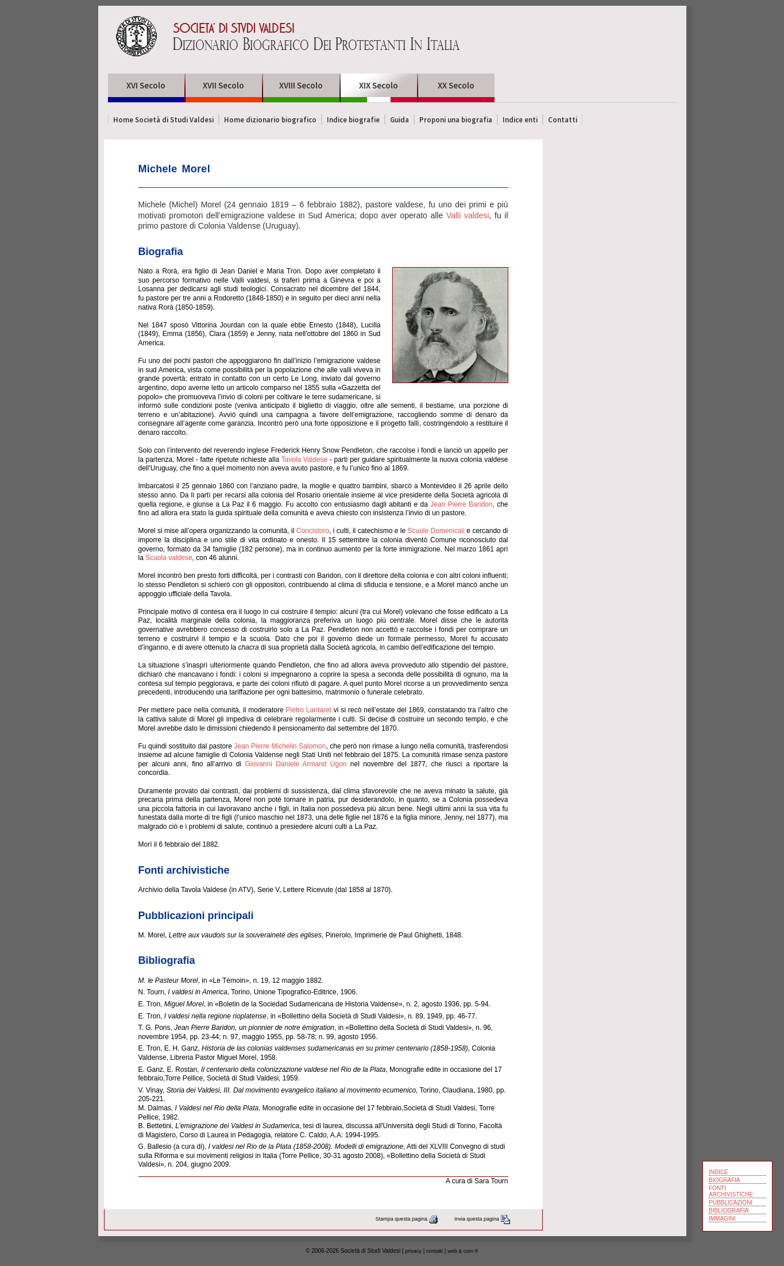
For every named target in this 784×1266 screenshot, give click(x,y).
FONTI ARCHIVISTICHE (731, 1191)
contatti (434, 1251)
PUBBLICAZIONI (730, 1202)
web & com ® (462, 1251)
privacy (413, 1251)
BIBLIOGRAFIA (728, 1210)
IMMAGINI (722, 1218)
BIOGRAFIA (724, 1180)
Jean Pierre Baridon (461, 504)
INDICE (718, 1172)
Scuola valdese (168, 558)
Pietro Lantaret (308, 710)
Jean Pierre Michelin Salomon (280, 746)
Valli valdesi (467, 215)
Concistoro (312, 531)
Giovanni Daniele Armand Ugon (295, 764)
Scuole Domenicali (436, 531)
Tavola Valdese (304, 460)
